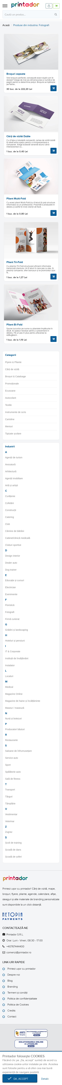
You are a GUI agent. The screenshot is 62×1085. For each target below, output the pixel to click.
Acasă (5, 25)
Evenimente (11, 594)
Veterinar (9, 821)
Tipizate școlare (13, 433)
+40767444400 (15, 946)
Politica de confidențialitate (22, 998)
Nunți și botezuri (13, 718)
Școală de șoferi (13, 856)
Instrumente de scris (15, 412)
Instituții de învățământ (16, 658)
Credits (11, 1010)
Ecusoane (10, 390)
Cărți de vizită (12, 369)
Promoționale (12, 383)
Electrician (10, 587)
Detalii (45, 1079)
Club (7, 524)
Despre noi (13, 974)
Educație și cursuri (14, 580)
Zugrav (8, 832)
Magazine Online (13, 694)
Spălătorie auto (13, 771)
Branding (12, 986)
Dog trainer (11, 569)
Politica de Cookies (18, 1004)
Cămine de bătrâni (14, 531)
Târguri (8, 796)
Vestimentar (11, 814)
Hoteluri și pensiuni (15, 640)
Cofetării (9, 503)
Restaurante (11, 740)
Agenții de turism (13, 457)
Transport (10, 789)
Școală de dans (13, 849)
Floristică (9, 605)
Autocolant (10, 398)
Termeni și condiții (17, 992)
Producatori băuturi (15, 729)
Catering (9, 517)
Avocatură (10, 464)
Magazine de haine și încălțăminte (22, 701)
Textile (8, 405)
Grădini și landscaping (16, 630)
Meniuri (9, 426)
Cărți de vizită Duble (18, 136)
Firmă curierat (12, 619)
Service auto (11, 758)
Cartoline (9, 419)
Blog (10, 980)
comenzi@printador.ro (18, 952)
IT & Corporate (12, 651)
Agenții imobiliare (14, 478)
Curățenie (10, 496)
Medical (9, 687)
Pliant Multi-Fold (16, 198)
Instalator (10, 665)
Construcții (10, 510)
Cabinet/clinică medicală (17, 538)
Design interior (12, 555)
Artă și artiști (11, 485)
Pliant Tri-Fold (14, 262)
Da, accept (20, 1079)
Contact (11, 1016)
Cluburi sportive (13, 545)
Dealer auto (11, 562)
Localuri (9, 676)
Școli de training (13, 842)
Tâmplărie (10, 803)
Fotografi (9, 612)
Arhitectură (10, 471)
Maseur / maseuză (14, 708)
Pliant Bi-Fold (14, 324)
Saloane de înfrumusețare (18, 751)
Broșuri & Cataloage (15, 376)
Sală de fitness (12, 778)
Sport (8, 765)
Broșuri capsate (15, 74)
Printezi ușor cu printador (21, 968)
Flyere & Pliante (13, 362)
